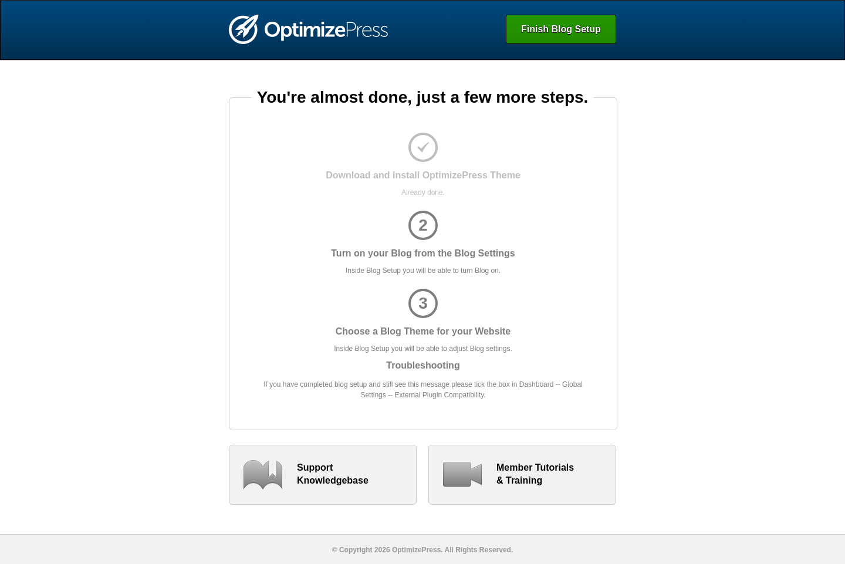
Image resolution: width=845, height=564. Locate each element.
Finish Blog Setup (561, 29)
